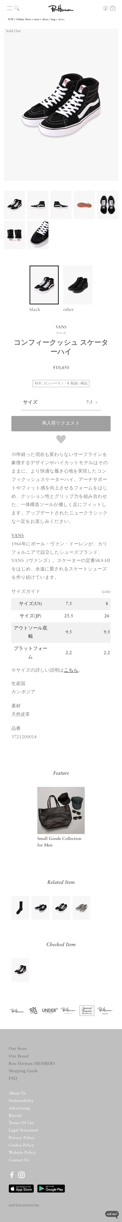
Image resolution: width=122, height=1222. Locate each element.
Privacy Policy (22, 1138)
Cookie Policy (21, 1145)
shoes (61, 19)
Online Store (23, 19)
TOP (10, 19)
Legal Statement (23, 1130)
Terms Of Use (21, 1123)
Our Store (18, 1049)
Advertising (19, 1108)
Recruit (15, 1116)
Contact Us (19, 1160)
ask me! (112, 1215)
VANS (17, 536)
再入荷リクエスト (61, 423)
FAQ (13, 1078)
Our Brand (18, 1056)
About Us (17, 1093)
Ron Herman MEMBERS (32, 1064)
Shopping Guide (23, 1071)
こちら (71, 670)
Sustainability (21, 1101)
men (36, 19)
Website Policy (22, 1153)
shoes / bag (48, 19)
